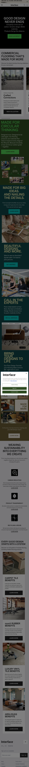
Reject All (14, 388)
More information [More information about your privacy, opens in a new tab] (14, 380)
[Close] (26, 373)
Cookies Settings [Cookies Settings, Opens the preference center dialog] (14, 384)
